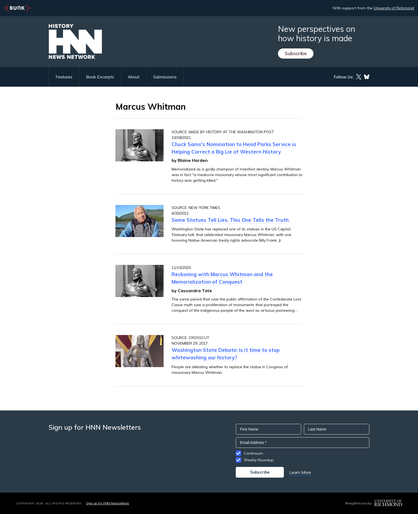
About (134, 76)
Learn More (300, 472)
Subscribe (296, 53)
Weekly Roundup (259, 460)
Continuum (253, 453)
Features (64, 76)
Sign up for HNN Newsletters (107, 503)
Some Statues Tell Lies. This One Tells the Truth (230, 220)
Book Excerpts (100, 76)
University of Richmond (394, 8)
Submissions (165, 76)
